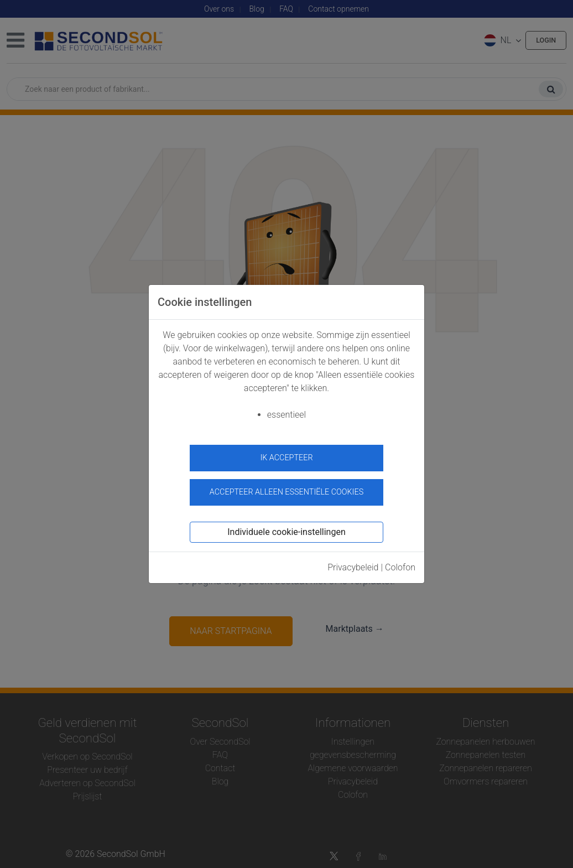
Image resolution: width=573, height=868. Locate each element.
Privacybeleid (352, 562)
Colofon (400, 562)
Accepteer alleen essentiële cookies (286, 487)
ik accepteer (286, 457)
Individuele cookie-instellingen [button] (286, 526)
